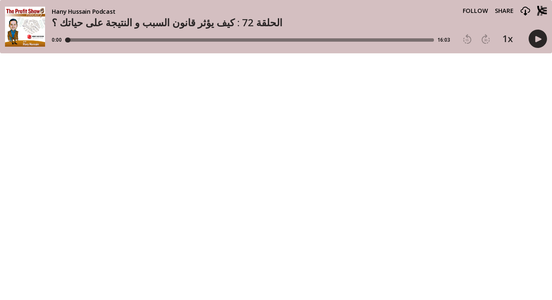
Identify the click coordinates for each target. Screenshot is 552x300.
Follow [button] (475, 11)
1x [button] (507, 38)
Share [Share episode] (504, 11)
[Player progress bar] (249, 40)
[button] (525, 11)
